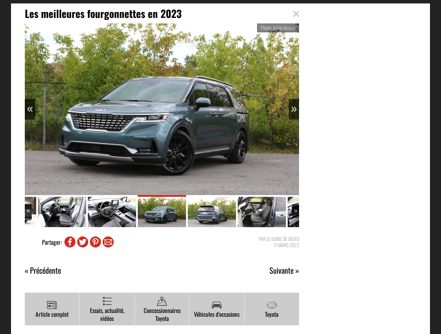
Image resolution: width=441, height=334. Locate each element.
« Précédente (43, 270)
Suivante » (284, 270)
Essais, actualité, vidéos (107, 309)
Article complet (52, 309)
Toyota (271, 309)
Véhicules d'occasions (216, 309)
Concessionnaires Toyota (162, 309)
